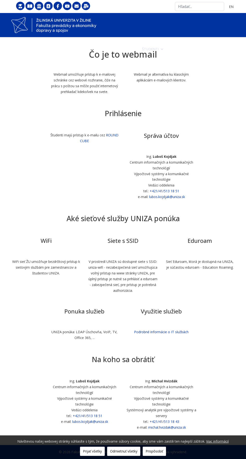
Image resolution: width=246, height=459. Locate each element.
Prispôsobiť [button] (154, 451)
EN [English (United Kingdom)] (231, 6)
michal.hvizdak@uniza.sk (167, 427)
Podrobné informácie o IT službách (161, 332)
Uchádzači (123, 49)
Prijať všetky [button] (92, 451)
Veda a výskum (216, 49)
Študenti (150, 49)
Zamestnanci (180, 49)
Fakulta (96, 49)
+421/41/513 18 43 (164, 421)
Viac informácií (217, 441)
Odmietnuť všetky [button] (123, 451)
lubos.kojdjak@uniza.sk (167, 196)
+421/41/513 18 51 (164, 191)
